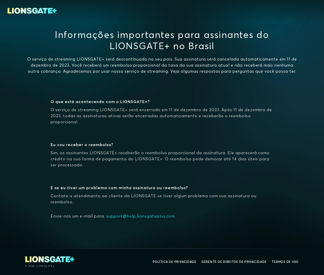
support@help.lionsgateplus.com (140, 216)
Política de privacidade (174, 262)
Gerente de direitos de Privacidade (234, 262)
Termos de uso (285, 262)
